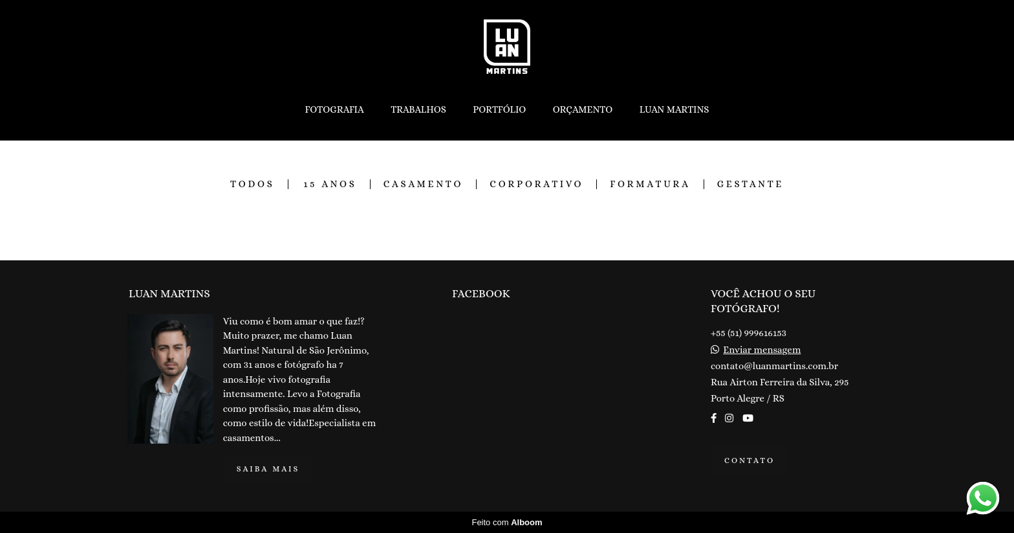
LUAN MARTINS (674, 109)
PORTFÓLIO (499, 109)
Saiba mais (268, 468)
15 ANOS (330, 184)
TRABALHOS (418, 109)
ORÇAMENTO (583, 109)
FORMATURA (650, 184)
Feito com (506, 522)
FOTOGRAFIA (334, 109)
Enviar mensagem (762, 350)
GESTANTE (750, 184)
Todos (252, 184)
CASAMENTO (423, 184)
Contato (749, 460)
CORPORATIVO (536, 184)
